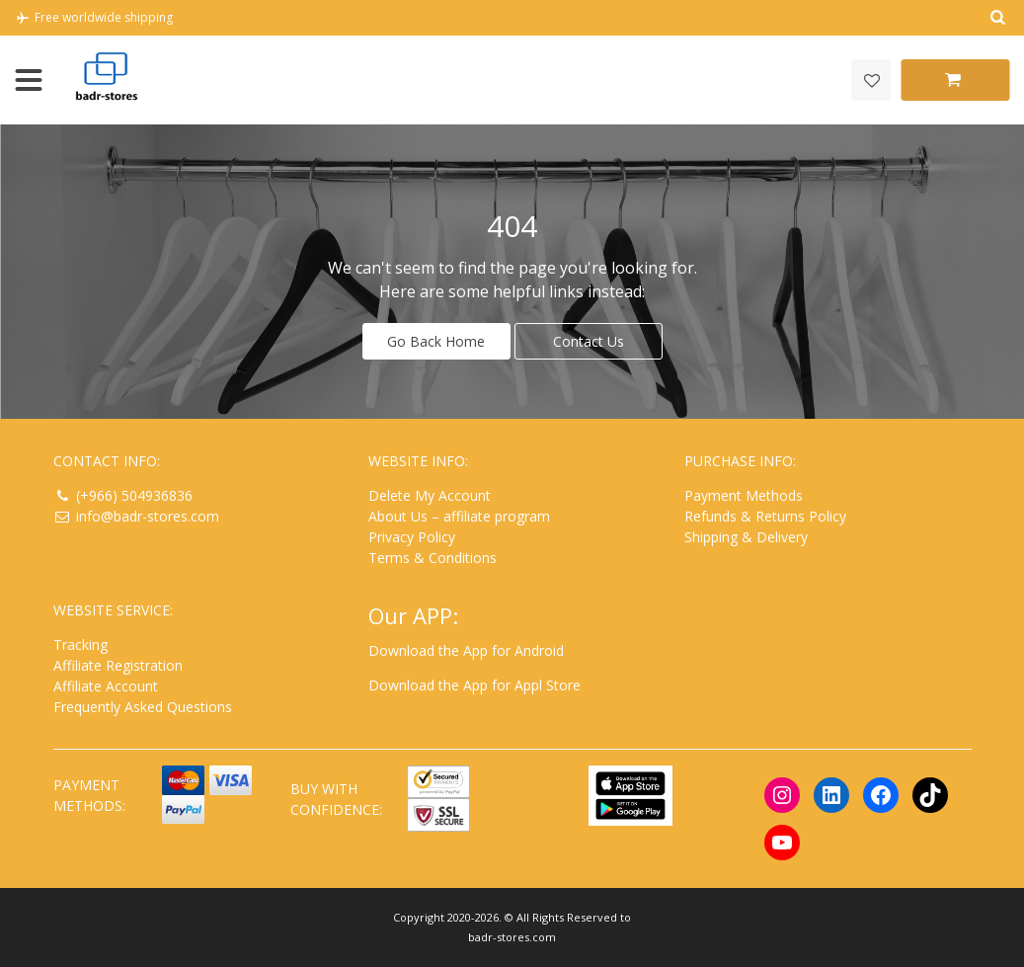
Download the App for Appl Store (474, 685)
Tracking (80, 644)
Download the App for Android (466, 650)
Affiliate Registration (118, 665)
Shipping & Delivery (746, 536)
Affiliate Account (105, 686)
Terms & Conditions (432, 557)
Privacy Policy (411, 536)
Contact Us (588, 341)
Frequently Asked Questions (142, 706)
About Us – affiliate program (459, 516)
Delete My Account (429, 495)
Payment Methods (743, 495)
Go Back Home (436, 341)
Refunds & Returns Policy (765, 516)
